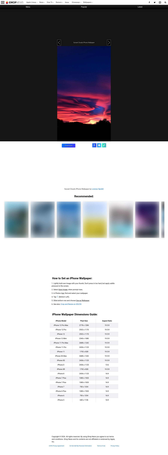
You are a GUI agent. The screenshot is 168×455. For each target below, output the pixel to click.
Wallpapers (87, 2)
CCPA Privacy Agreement (56, 445)
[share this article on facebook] (95, 145)
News (41, 2)
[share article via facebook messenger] (100, 145)
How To (49, 2)
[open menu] (2, 2)
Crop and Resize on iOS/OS (71, 304)
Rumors (59, 2)
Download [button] (68, 145)
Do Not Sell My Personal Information (81, 445)
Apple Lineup (31, 2)
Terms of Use (101, 445)
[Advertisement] (84, 24)
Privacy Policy (115, 445)
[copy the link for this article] (104, 145)
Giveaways (76, 2)
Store (67, 2)
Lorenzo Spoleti (98, 189)
